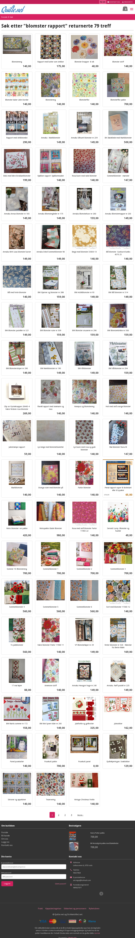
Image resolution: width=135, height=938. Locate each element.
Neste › (80, 815)
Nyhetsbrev (94, 908)
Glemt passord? (60, 884)
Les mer (97, 933)
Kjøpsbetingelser (53, 908)
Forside (4, 17)
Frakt (40, 908)
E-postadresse (7, 862)
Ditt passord (6, 872)
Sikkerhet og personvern (75, 908)
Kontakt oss (7, 845)
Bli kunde (5, 835)
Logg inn (5, 841)
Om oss (4, 838)
